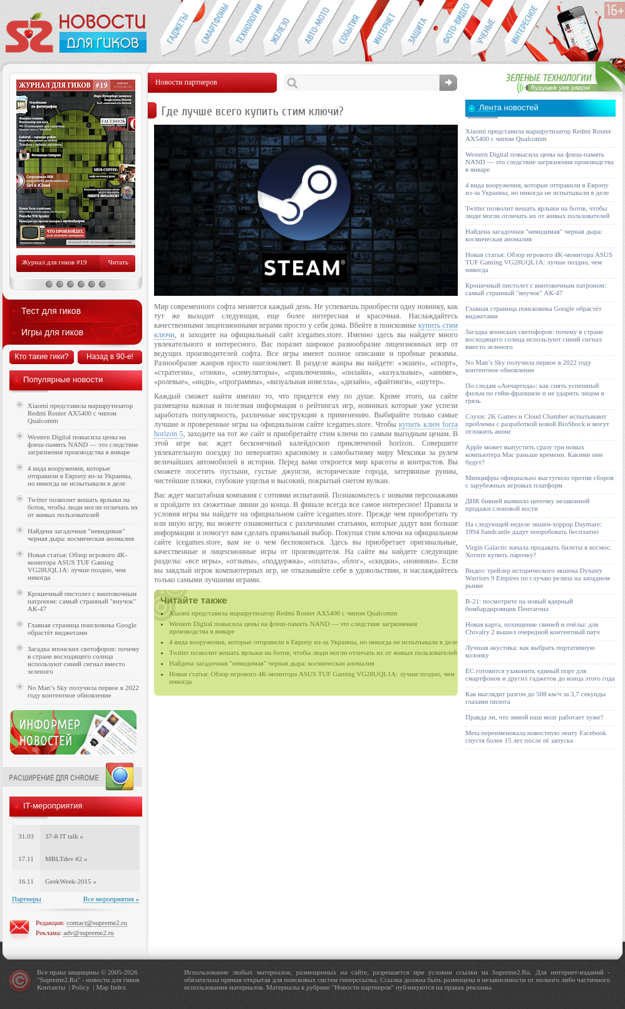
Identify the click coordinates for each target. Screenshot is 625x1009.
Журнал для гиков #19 (54, 262)
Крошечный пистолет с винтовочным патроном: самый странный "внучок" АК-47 (82, 601)
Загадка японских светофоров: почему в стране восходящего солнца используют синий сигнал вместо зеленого (84, 660)
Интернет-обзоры (383, 29)
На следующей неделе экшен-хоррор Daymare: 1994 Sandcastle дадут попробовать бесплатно (533, 527)
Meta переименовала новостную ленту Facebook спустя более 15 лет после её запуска (535, 736)
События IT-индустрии (349, 29)
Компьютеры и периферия (280, 29)
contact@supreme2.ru (96, 922)
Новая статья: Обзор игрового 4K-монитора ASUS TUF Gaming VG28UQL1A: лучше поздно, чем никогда (77, 566)
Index (118, 987)
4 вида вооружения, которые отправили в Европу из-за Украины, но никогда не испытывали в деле (313, 642)
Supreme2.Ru (59, 979)
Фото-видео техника (452, 29)
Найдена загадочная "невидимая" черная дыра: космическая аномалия (271, 663)
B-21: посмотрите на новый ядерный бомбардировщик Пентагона (519, 604)
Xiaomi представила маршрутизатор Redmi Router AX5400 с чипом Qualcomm (283, 613)
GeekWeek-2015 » (70, 881)
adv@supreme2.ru (88, 932)
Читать (118, 262)
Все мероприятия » (111, 898)
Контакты (51, 987)
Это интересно (527, 29)
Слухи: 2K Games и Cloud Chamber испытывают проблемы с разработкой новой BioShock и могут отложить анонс (537, 423)
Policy (81, 987)
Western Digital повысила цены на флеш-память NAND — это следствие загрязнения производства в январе (83, 444)
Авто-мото (314, 29)
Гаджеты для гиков (176, 29)
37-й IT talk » (64, 836)
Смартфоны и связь (211, 29)
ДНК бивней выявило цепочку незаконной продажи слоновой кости (527, 504)
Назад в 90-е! (109, 356)
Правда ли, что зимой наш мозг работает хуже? (534, 717)
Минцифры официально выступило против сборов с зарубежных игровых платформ (539, 481)
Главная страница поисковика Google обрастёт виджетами (82, 628)
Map (102, 987)
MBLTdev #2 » (66, 858)
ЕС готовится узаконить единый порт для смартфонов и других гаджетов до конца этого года (540, 674)
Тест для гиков (51, 311)
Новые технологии (246, 29)
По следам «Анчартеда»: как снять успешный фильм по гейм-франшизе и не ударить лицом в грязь (534, 393)
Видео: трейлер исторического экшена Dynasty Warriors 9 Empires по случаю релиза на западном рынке (537, 578)
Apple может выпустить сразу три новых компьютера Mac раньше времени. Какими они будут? (533, 454)
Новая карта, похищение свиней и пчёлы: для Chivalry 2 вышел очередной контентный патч (532, 627)
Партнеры (26, 898)
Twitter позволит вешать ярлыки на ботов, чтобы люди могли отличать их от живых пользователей (313, 652)
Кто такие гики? (41, 356)
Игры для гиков (52, 332)
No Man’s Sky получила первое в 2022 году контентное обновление (83, 691)
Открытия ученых (487, 29)
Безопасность (418, 29)
